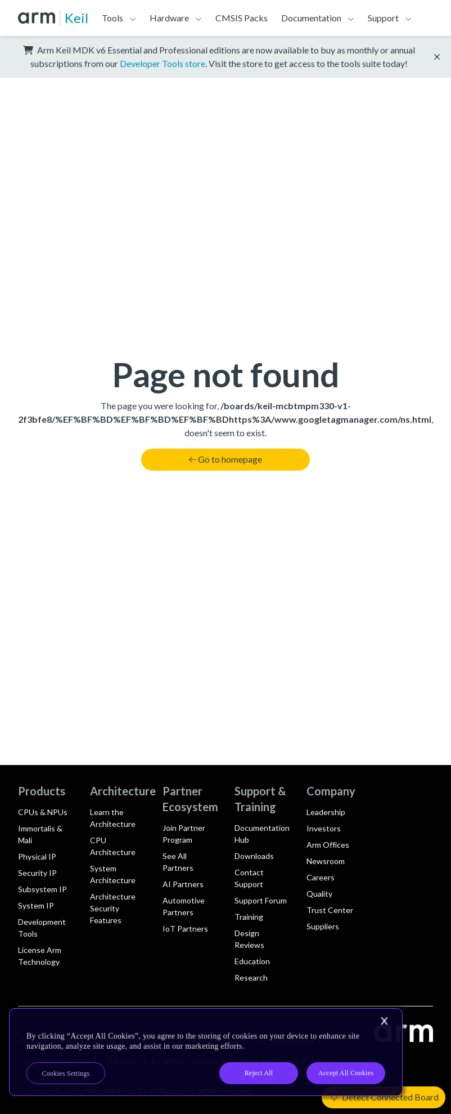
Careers (320, 877)
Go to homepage (225, 459)
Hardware (169, 17)
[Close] (384, 1021)
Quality (319, 893)
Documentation (311, 17)
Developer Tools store (162, 63)
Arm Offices (327, 844)
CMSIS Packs (241, 17)
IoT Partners (185, 928)
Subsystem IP (42, 889)
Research (251, 977)
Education (252, 961)
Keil (76, 18)
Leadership (325, 812)
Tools (112, 17)
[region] (206, 1052)
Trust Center (329, 910)
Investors (323, 828)
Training (248, 916)
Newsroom (325, 861)
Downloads (254, 856)
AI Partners (183, 884)
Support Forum (260, 900)
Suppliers (322, 926)
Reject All (259, 1073)
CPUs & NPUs (42, 812)
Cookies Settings (66, 1073)
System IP (36, 905)
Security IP (37, 873)
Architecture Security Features (113, 908)
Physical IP (37, 856)
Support (383, 17)
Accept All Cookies (345, 1073)
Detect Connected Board (385, 1096)
